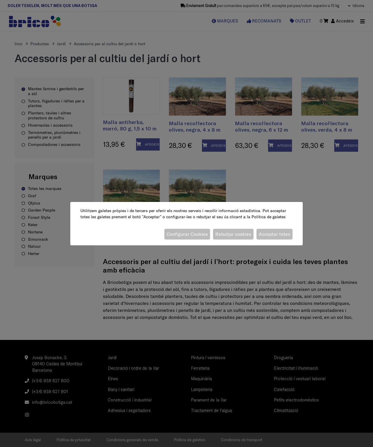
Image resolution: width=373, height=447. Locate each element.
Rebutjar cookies (233, 234)
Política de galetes (268, 216)
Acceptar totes (274, 234)
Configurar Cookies (187, 234)
